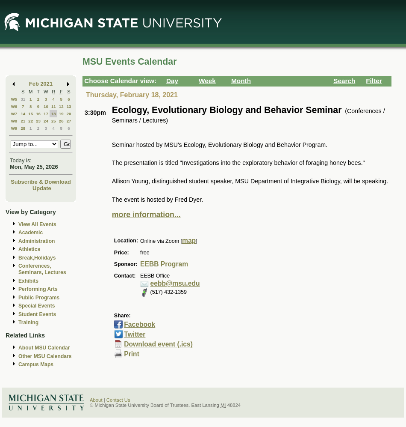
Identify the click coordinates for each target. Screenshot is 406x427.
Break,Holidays (37, 258)
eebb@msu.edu (175, 283)
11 (53, 106)
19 (61, 113)
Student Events (37, 314)
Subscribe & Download (41, 182)
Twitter (134, 334)
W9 (14, 128)
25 (53, 121)
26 (61, 121)
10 (46, 106)
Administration (36, 241)
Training (28, 322)
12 (61, 106)
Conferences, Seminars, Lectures (42, 269)
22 (30, 121)
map (189, 240)
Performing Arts (38, 289)
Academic (30, 233)
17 (46, 113)
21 (23, 121)
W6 (14, 106)
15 (30, 113)
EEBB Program (164, 264)
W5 (14, 99)
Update (41, 188)
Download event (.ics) (158, 344)
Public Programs (38, 298)
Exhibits (28, 281)
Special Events (36, 306)
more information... (146, 214)
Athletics (29, 249)
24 (46, 121)
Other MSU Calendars (45, 356)
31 (23, 99)
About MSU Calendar (44, 348)
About (96, 400)
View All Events (37, 224)
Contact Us (118, 400)
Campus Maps (35, 364)
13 (69, 106)
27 (69, 121)
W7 (14, 113)
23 (38, 121)
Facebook (139, 324)
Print (131, 354)
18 (53, 113)
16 (38, 113)
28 (23, 128)
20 (69, 113)
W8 (14, 121)
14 (23, 113)
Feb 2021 (41, 84)
